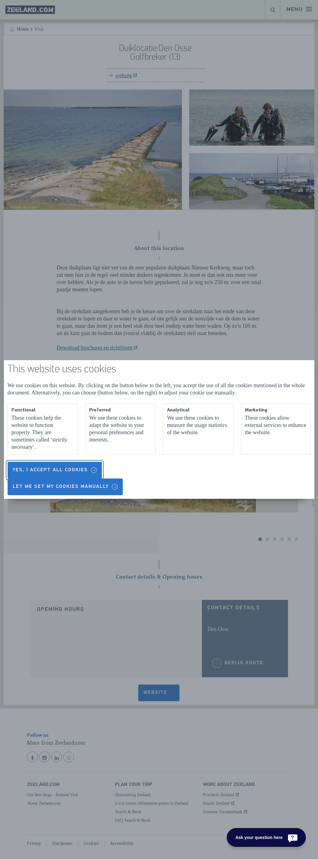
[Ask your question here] (266, 837)
